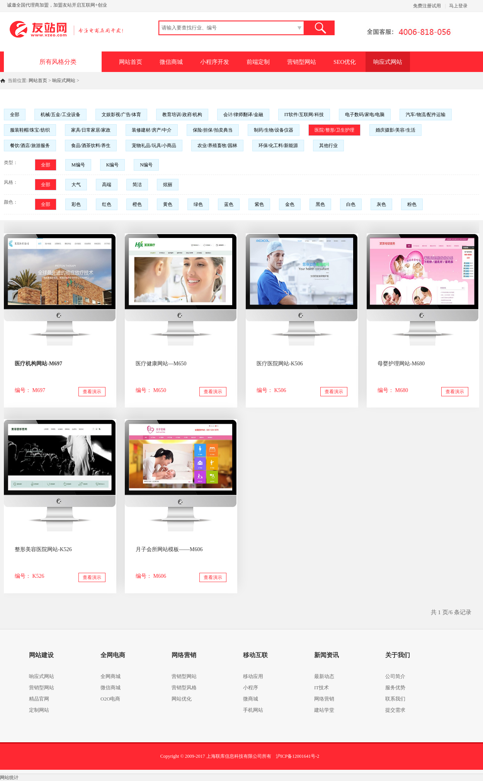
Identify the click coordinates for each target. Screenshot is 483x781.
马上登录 (458, 6)
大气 (76, 184)
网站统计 (9, 777)
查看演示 (92, 391)
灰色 (381, 204)
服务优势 (395, 687)
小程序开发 (214, 62)
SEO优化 (344, 62)
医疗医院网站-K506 (280, 364)
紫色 (259, 204)
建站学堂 (324, 710)
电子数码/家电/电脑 (365, 114)
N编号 (146, 165)
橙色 (137, 204)
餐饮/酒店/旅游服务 (30, 145)
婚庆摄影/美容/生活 (395, 130)
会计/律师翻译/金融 (243, 114)
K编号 (112, 165)
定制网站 (39, 710)
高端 (106, 184)
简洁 (137, 184)
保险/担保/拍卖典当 (213, 130)
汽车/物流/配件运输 (426, 114)
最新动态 (324, 676)
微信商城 (171, 62)
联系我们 (395, 699)
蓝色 (228, 204)
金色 (289, 204)
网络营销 (324, 699)
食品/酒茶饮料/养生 (91, 145)
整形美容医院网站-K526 (43, 549)
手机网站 (253, 710)
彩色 (76, 204)
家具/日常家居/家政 (91, 130)
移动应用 (253, 676)
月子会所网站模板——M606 (169, 549)
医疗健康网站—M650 (161, 364)
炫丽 (167, 184)
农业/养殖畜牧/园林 (217, 145)
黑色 (320, 204)
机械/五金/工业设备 (60, 114)
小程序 (250, 687)
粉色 (412, 204)
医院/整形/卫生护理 (334, 130)
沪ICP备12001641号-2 (298, 756)
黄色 (167, 204)
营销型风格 (184, 687)
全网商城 (110, 676)
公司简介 (395, 676)
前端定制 (258, 62)
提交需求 (395, 710)
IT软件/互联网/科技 (304, 114)
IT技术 (321, 687)
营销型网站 (301, 62)
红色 (106, 204)
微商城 (250, 699)
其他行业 (328, 145)
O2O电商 (110, 699)
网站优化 (182, 699)
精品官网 (39, 699)
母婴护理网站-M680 (401, 364)
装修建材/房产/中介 (152, 130)
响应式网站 (387, 62)
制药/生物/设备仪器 (274, 130)
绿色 (198, 204)
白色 (350, 204)
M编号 (78, 165)
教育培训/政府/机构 (182, 114)
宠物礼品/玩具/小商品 (154, 145)
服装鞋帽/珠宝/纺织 (30, 130)
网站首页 (130, 62)
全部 (14, 114)
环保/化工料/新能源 (278, 145)
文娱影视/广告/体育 (121, 114)
